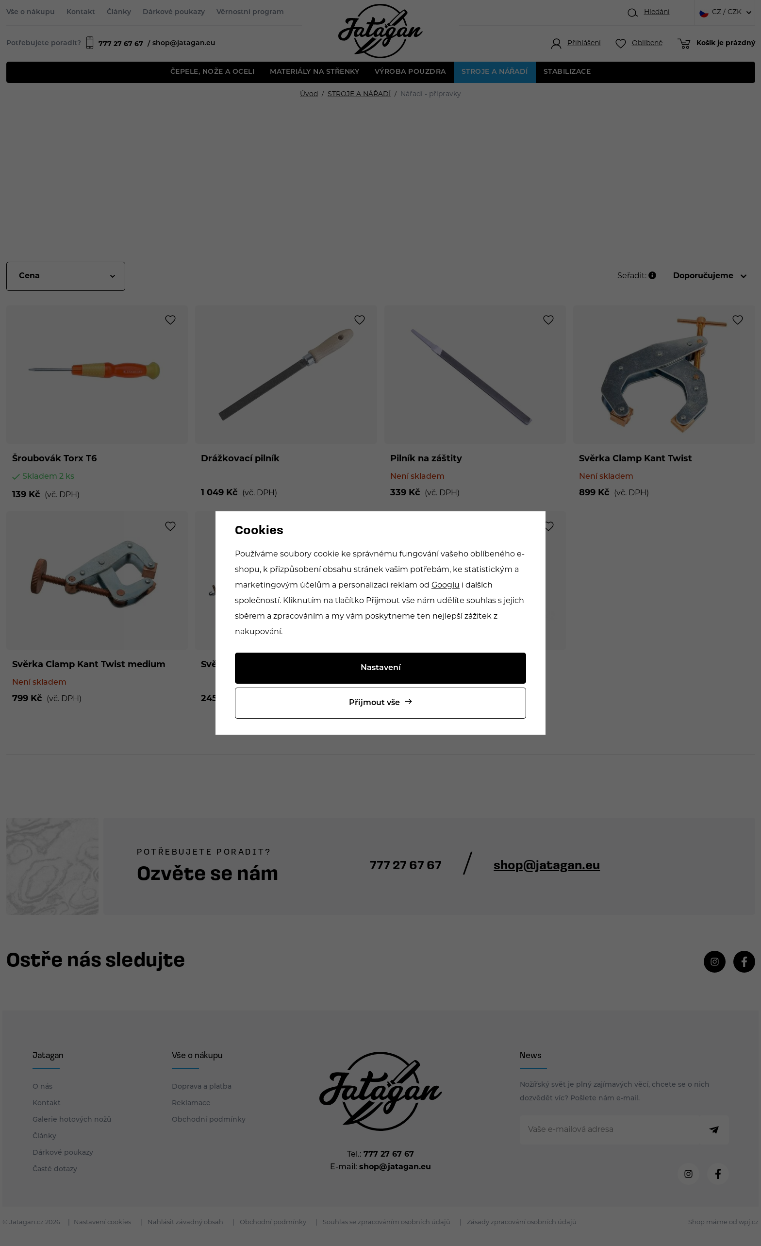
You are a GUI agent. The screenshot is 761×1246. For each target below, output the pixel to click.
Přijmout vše (374, 703)
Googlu (445, 585)
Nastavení (381, 668)
